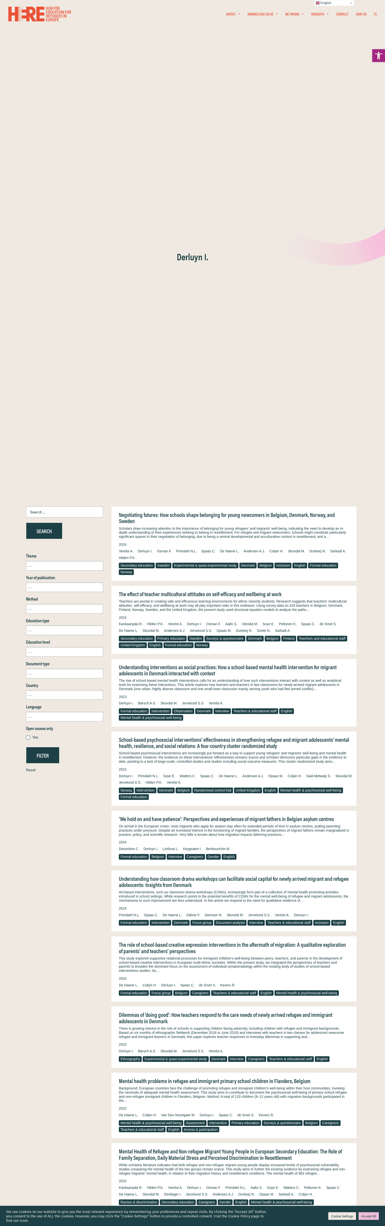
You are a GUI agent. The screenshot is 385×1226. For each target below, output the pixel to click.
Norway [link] (126, 153)
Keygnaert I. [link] (192, 429)
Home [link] (22, 1138)
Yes (35, 317)
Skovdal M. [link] (296, 132)
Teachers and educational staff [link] (322, 219)
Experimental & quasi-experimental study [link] (205, 146)
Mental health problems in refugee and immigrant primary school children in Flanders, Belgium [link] (215, 661)
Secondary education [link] (137, 146)
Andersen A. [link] (338, 920)
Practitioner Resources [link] (213, 1176)
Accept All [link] (368, 1216)
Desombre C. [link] (129, 429)
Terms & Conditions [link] (210, 1144)
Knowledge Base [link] (263, 14)
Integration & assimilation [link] (206, 948)
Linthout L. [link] (171, 429)
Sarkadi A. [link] (338, 132)
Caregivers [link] (195, 437)
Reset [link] (31, 350)
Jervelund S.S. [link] (201, 211)
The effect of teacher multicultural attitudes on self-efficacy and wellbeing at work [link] (200, 174)
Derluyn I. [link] (145, 132)
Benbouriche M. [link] (218, 429)
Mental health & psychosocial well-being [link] (151, 298)
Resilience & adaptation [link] (139, 849)
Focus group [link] (201, 503)
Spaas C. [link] (208, 132)
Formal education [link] (323, 146)
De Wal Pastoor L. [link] (249, 841)
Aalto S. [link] (231, 204)
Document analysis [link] (230, 503)
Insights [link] (319, 14)
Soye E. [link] (268, 204)
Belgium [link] (265, 146)
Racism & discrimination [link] (139, 783)
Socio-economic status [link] (307, 849)
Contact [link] (342, 14)
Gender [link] (213, 437)
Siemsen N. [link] (213, 495)
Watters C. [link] (188, 356)
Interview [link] (222, 292)
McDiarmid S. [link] (307, 1072)
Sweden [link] (163, 146)
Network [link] (294, 14)
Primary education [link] (171, 219)
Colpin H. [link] (276, 132)
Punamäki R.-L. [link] (279, 841)
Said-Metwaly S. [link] (318, 356)
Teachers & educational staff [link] (255, 292)
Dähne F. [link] (193, 495)
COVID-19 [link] (213, 1014)
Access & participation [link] (201, 710)
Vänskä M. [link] (250, 204)
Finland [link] (288, 219)
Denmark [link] (248, 146)
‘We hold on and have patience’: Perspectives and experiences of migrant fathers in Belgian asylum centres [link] (226, 399)
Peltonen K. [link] (288, 204)
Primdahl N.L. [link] (186, 132)
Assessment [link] (195, 703)
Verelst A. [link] (126, 132)
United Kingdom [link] (133, 226)
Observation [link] (183, 292)
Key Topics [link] (204, 1181)
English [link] (299, 146)
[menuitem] (233, 14)
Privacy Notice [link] (207, 1138)
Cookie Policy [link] (239, 1215)
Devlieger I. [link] (172, 775)
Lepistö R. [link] (163, 841)
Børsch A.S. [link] (147, 284)
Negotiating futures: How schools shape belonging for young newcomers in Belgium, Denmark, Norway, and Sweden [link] (227, 98)
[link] (378, 55)
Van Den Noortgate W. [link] (178, 696)
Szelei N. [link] (264, 211)
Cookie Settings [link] (342, 1216)
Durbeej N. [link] (317, 132)
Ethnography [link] (130, 639)
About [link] (233, 14)
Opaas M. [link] (224, 211)
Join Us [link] (361, 14)
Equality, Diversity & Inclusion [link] (217, 1150)
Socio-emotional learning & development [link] (151, 948)
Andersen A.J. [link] (254, 132)
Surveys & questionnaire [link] (225, 219)
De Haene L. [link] (229, 132)
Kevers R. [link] (227, 566)
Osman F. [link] (164, 132)
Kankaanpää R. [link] (131, 204)
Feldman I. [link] (127, 1078)
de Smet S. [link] (328, 204)
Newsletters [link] (29, 1160)
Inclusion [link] (283, 146)
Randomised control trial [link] (212, 371)
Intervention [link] (160, 292)
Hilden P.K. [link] (127, 138)
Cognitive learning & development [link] (213, 941)
